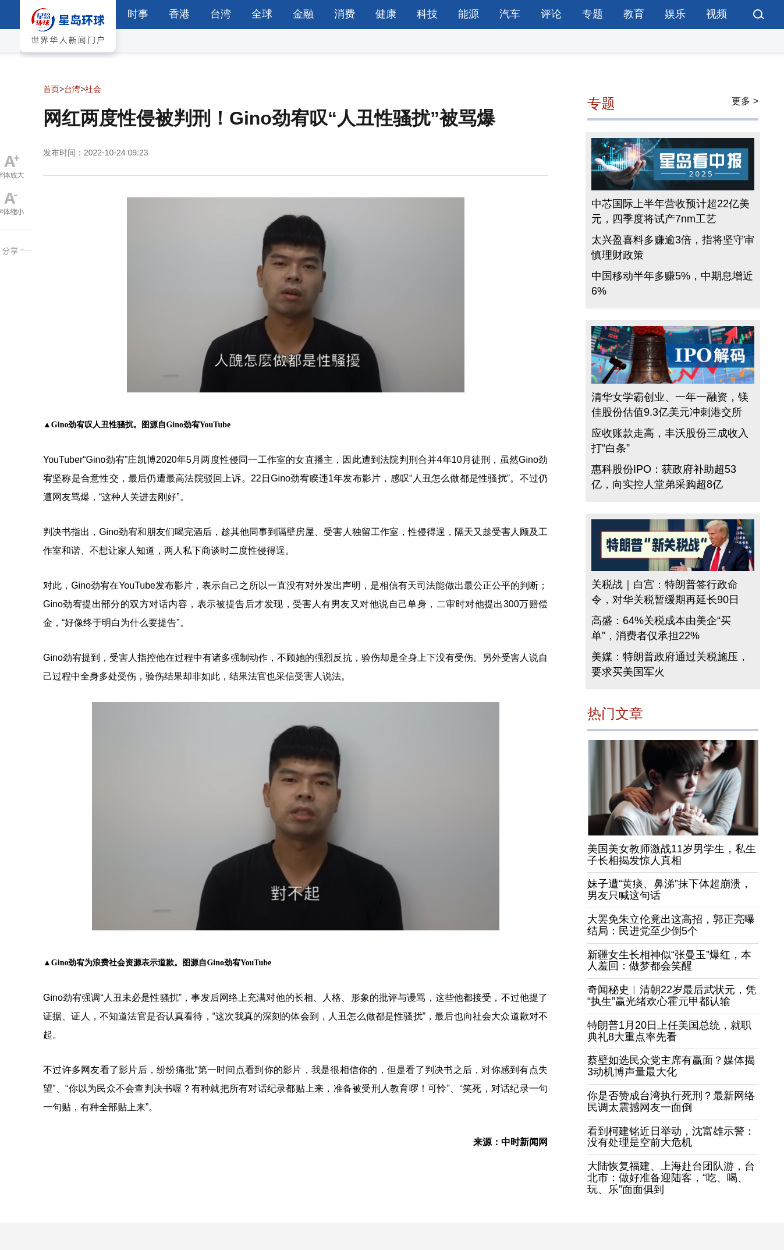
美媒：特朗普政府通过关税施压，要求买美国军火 (669, 664)
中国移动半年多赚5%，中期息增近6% (672, 283)
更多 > (745, 101)
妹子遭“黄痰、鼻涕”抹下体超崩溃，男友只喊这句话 (669, 889)
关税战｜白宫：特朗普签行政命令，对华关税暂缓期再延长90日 (665, 592)
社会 (93, 89)
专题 (592, 14)
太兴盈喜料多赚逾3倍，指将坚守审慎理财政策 (672, 247)
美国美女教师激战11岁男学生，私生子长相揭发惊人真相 (671, 854)
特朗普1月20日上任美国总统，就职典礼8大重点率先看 (669, 1031)
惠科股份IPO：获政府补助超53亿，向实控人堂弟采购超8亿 (663, 476)
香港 (179, 14)
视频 (716, 14)
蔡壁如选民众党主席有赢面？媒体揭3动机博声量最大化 (671, 1066)
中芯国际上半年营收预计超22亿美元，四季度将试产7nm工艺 (670, 211)
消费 (344, 14)
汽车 (509, 14)
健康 (385, 14)
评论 (551, 14)
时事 (137, 14)
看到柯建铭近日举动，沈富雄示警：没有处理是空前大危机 (671, 1137)
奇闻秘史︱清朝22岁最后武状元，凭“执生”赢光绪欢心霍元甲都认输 (671, 995)
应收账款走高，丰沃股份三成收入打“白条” (669, 440)
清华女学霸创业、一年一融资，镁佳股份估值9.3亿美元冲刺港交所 (669, 404)
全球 (261, 14)
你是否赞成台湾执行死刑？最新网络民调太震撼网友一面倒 (671, 1101)
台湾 (220, 14)
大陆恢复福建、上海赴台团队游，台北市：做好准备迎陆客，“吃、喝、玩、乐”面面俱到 (671, 1177)
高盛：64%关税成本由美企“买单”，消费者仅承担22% (661, 628)
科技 (427, 14)
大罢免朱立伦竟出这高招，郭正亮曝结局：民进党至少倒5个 (671, 925)
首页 (51, 89)
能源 (468, 14)
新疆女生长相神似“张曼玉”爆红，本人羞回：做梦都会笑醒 (669, 960)
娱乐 (675, 14)
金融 (303, 14)
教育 (633, 14)
